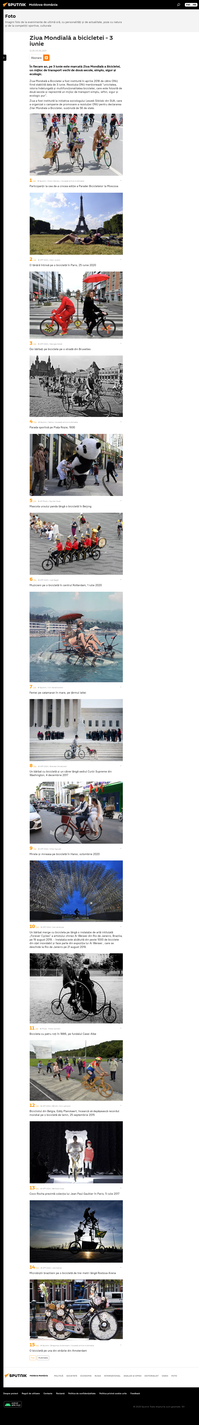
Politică (58, 1375)
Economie (86, 1375)
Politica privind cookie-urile (113, 1393)
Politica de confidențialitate (82, 1393)
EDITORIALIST (152, 1375)
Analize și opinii (132, 1375)
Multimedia (43, 1358)
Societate (71, 1375)
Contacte (48, 1393)
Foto (33, 1358)
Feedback (135, 1393)
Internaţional (112, 1375)
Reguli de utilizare (31, 1393)
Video (165, 1375)
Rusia (98, 1375)
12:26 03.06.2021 (38, 50)
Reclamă (60, 1393)
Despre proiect (10, 1393)
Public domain (54, 1028)
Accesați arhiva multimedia (73, 181)
